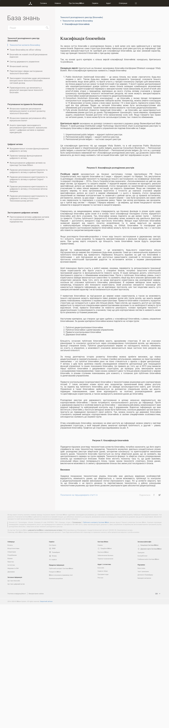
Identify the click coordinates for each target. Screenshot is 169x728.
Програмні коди (103, 698)
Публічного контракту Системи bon (96, 646)
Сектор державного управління (24, 61)
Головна (43, 3)
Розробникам (12, 679)
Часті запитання (143, 695)
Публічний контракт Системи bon (61, 692)
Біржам (10, 682)
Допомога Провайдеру (145, 698)
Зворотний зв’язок (46, 725)
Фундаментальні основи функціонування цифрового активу (29, 149)
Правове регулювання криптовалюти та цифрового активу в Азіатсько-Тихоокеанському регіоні (28, 198)
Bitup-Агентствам (13, 672)
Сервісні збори (103, 695)
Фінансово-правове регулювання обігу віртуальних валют (28, 119)
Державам (11, 695)
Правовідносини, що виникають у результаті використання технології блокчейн (26, 90)
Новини (58, 3)
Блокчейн (101, 691)
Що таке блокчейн (14, 704)
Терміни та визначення (105, 682)
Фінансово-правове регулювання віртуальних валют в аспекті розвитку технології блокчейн (27, 111)
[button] (153, 618)
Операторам (12, 675)
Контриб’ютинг (142, 679)
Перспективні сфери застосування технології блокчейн (26, 72)
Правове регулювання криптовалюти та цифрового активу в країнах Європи (28, 171)
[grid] (110, 330)
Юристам (11, 685)
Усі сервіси (53, 683)
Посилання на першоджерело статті (78, 618)
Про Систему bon (76, 3)
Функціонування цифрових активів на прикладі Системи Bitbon (27, 163)
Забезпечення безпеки (105, 679)
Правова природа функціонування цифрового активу (26, 156)
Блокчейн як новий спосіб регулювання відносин (28, 55)
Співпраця (123, 3)
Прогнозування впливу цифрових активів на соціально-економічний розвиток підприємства (29, 219)
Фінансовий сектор (19, 66)
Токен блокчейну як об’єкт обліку (25, 49)
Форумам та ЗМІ (13, 692)
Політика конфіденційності (17, 717)
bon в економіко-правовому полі (61, 699)
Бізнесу (10, 669)
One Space (52, 669)
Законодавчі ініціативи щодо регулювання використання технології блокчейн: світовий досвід (30, 80)
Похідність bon (55, 695)
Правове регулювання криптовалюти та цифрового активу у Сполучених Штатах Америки (28, 188)
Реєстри (100, 701)
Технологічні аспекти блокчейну (25, 45)
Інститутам (11, 689)
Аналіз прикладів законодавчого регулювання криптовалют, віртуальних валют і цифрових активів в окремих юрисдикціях (28, 129)
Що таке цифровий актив (16, 708)
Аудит (108, 3)
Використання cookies (36, 717)
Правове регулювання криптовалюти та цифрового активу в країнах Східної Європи (28, 179)
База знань (141, 692)
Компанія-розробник (56, 702)
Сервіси (95, 3)
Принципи (141, 676)
